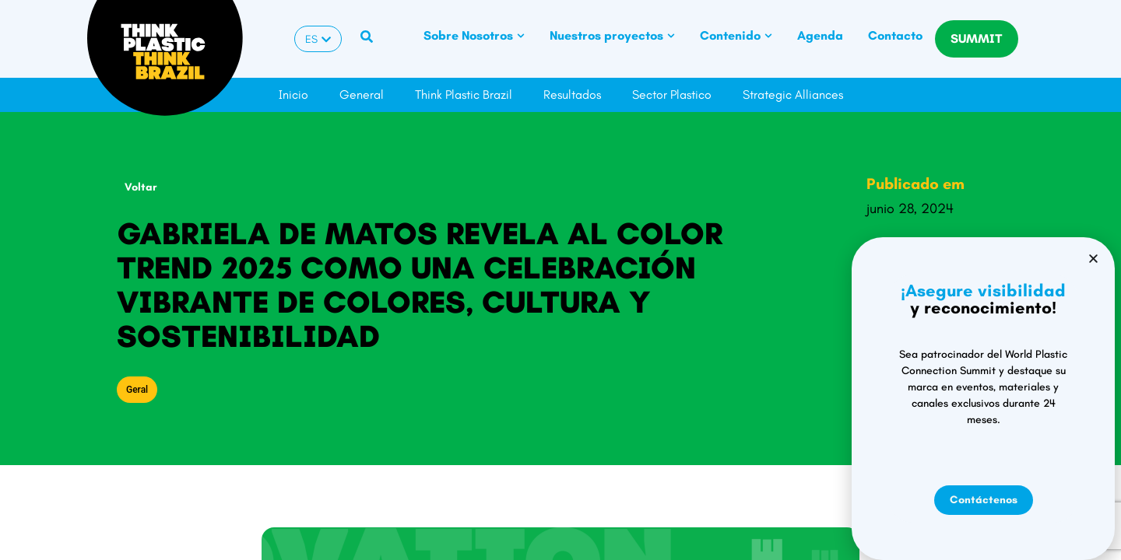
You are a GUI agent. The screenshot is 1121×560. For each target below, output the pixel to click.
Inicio (293, 94)
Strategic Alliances (793, 94)
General (361, 94)
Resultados (572, 94)
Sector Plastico (672, 94)
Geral (137, 389)
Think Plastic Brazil (463, 94)
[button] (879, 277)
